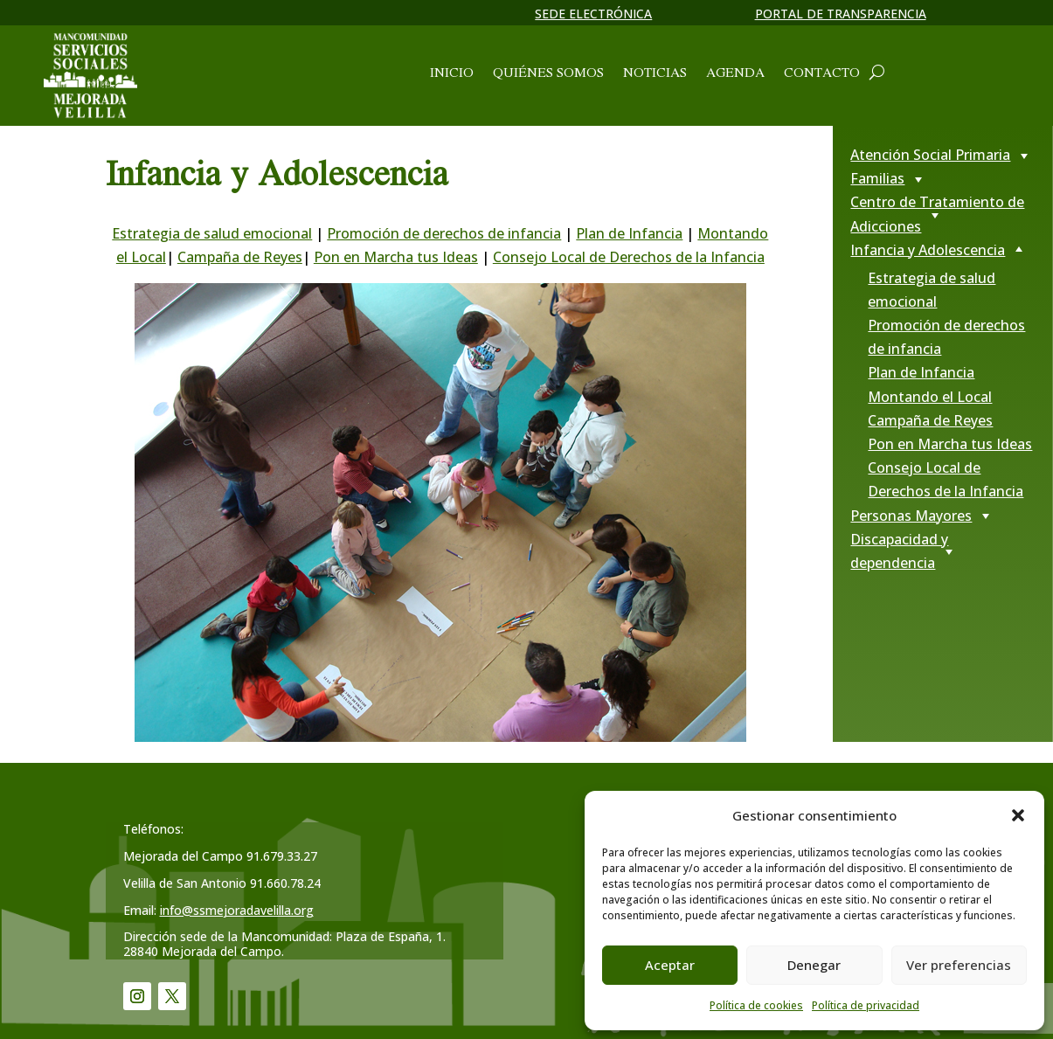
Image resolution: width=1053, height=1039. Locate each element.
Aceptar (670, 964)
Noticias (655, 73)
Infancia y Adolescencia (927, 250)
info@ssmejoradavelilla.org (237, 910)
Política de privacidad (865, 1005)
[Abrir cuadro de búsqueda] (876, 72)
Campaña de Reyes (239, 257)
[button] (1018, 815)
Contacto (822, 73)
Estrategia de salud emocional (212, 233)
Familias (877, 178)
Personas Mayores (911, 515)
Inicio (452, 73)
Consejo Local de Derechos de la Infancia (629, 257)
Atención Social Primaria (930, 154)
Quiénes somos (548, 73)
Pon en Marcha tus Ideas (396, 257)
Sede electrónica (593, 13)
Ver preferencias (958, 964)
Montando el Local (930, 396)
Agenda (735, 73)
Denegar (814, 964)
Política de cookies (756, 1005)
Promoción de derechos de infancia (444, 233)
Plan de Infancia (629, 233)
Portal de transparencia (840, 13)
